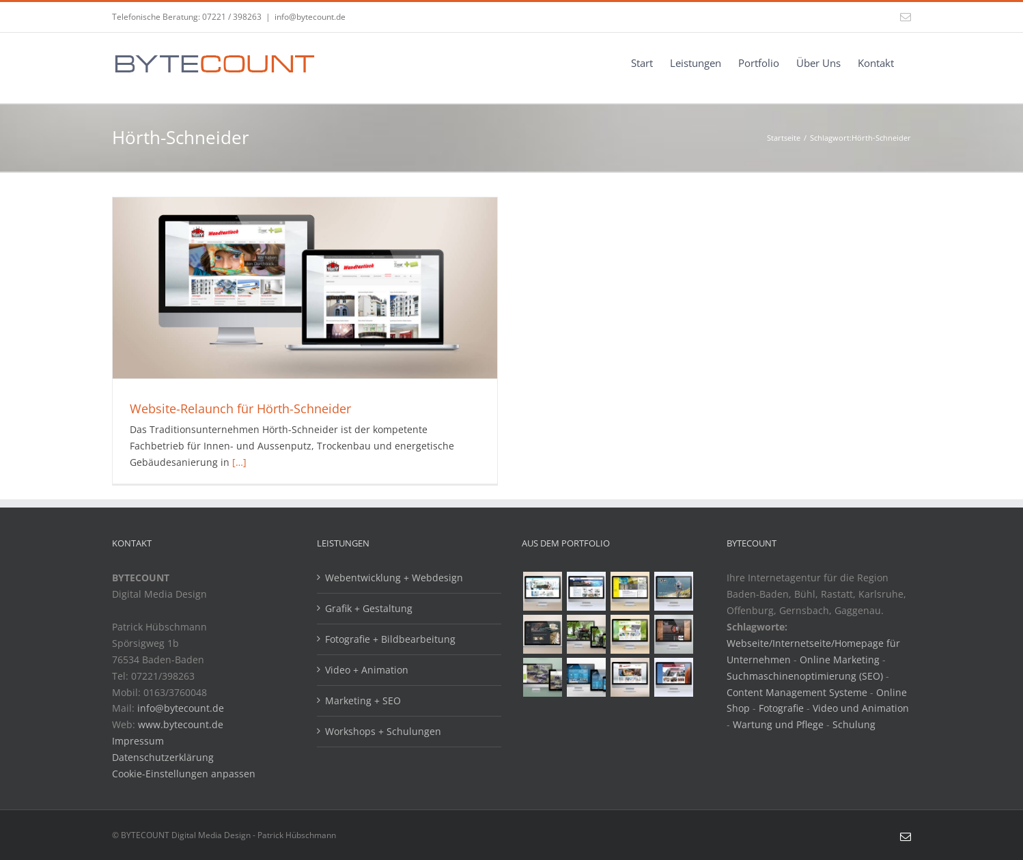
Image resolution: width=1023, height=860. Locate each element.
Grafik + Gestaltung (368, 608)
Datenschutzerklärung (163, 757)
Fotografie (781, 708)
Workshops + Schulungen (383, 731)
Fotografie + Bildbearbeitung (390, 639)
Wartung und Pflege (778, 724)
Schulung (853, 724)
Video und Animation (861, 708)
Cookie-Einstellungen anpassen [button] (183, 773)
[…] (239, 462)
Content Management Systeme (797, 692)
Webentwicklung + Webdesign (394, 577)
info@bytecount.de (310, 17)
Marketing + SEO (363, 700)
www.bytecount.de (180, 724)
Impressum (138, 740)
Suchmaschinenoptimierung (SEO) (805, 675)
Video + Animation (366, 669)
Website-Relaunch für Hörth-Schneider (240, 408)
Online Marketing (840, 659)
